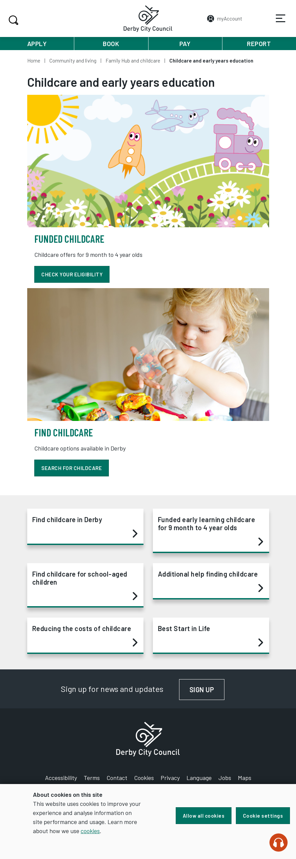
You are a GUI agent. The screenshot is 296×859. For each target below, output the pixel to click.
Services (276, 23)
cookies (104, 830)
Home (33, 60)
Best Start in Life (210, 635)
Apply (37, 43)
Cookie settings (263, 816)
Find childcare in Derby (84, 526)
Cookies (144, 777)
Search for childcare (72, 468)
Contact (117, 777)
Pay (185, 43)
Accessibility (61, 777)
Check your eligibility (72, 274)
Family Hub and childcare (132, 60)
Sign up (207, 690)
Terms (92, 777)
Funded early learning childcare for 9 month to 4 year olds (210, 530)
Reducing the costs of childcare (84, 635)
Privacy (170, 777)
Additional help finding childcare (210, 581)
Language (199, 777)
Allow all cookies (203, 816)
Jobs (224, 777)
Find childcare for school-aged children (84, 585)
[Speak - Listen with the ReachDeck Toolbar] (278, 842)
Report (259, 43)
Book (111, 43)
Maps (244, 777)
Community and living (72, 60)
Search (12, 20)
